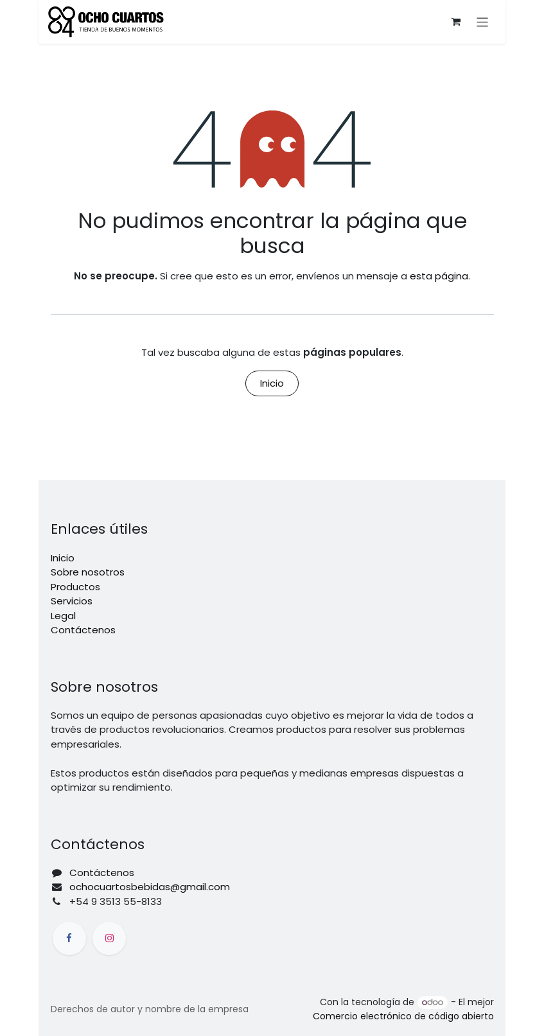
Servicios (71, 601)
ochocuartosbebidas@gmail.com (149, 886)
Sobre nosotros (88, 572)
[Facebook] (69, 938)
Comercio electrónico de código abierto (403, 1016)
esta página (439, 276)
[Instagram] (109, 938)
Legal (63, 615)
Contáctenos (83, 630)
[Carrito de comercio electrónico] (456, 22)
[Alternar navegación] (482, 21)
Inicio (272, 383)
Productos (75, 586)
